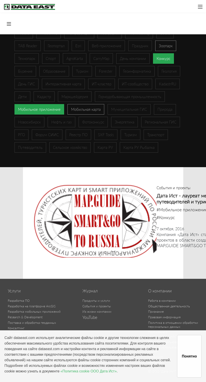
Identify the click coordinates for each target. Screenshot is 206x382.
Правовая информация (164, 317)
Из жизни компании (96, 311)
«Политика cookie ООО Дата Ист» (89, 371)
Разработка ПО (19, 300)
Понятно (189, 356)
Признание (156, 311)
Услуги (14, 290)
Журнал (90, 290)
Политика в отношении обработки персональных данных (173, 325)
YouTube (89, 317)
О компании (160, 290)
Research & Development (25, 317)
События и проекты (96, 306)
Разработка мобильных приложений (34, 311)
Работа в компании (162, 300)
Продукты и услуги (96, 300)
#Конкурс (166, 217)
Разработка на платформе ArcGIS (31, 306)
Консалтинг (16, 328)
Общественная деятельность (169, 306)
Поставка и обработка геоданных (32, 322)
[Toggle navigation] (200, 6)
